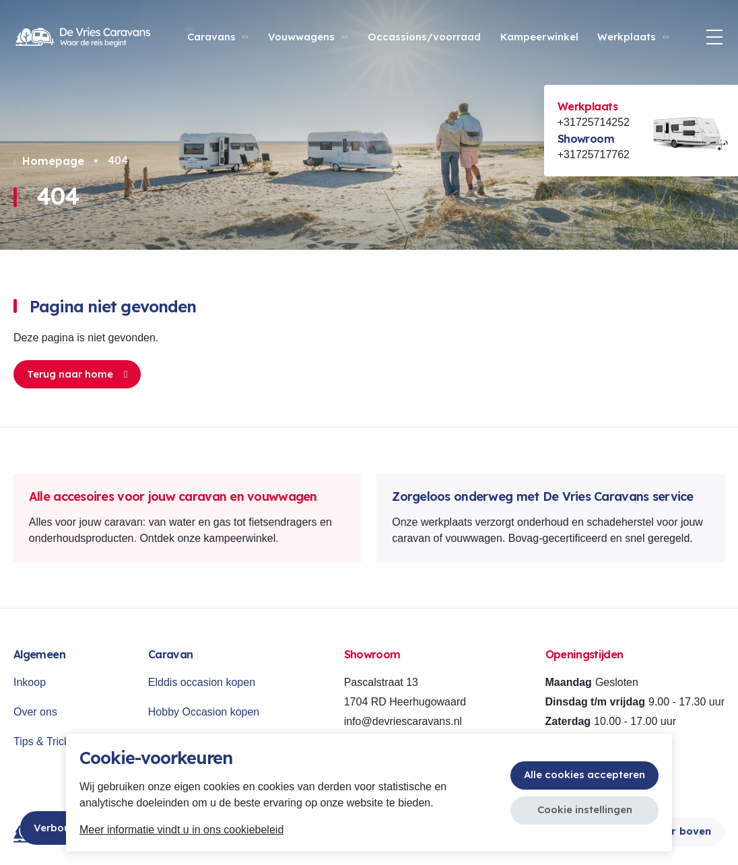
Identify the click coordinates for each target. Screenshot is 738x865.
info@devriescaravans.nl (403, 721)
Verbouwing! (65, 827)
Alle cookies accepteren (584, 774)
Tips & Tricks (44, 741)
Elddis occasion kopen (201, 682)
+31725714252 (594, 122)
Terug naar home (77, 374)
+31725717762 (594, 154)
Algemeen (39, 654)
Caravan (170, 654)
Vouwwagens (308, 36)
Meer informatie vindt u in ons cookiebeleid (181, 829)
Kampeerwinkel (539, 36)
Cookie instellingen (584, 809)
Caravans (218, 36)
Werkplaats (633, 36)
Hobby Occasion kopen (203, 712)
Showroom (586, 138)
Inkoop (29, 682)
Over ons (35, 712)
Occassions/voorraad (424, 36)
